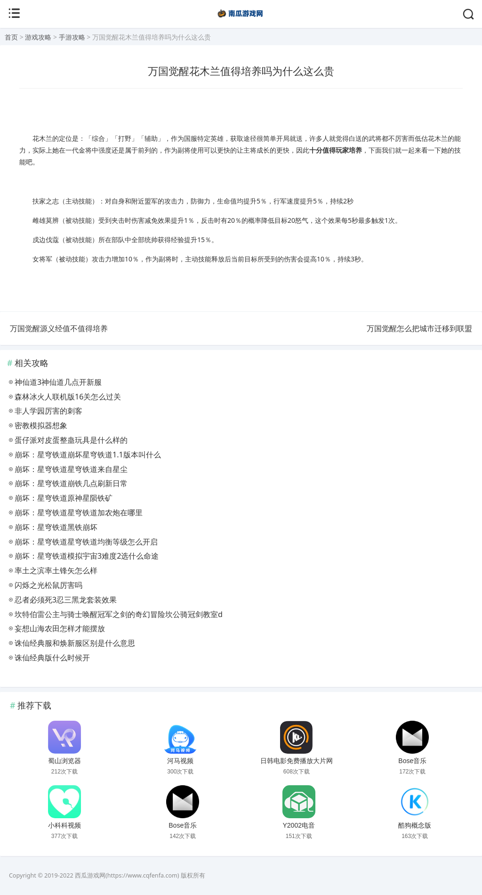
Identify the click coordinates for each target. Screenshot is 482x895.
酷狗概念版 (414, 825)
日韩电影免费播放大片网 (296, 761)
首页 (11, 37)
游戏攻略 (38, 37)
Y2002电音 (298, 825)
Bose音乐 (412, 761)
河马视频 (180, 761)
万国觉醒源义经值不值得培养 (59, 328)
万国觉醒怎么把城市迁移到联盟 (419, 328)
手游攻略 (72, 37)
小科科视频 (64, 825)
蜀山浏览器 (64, 761)
